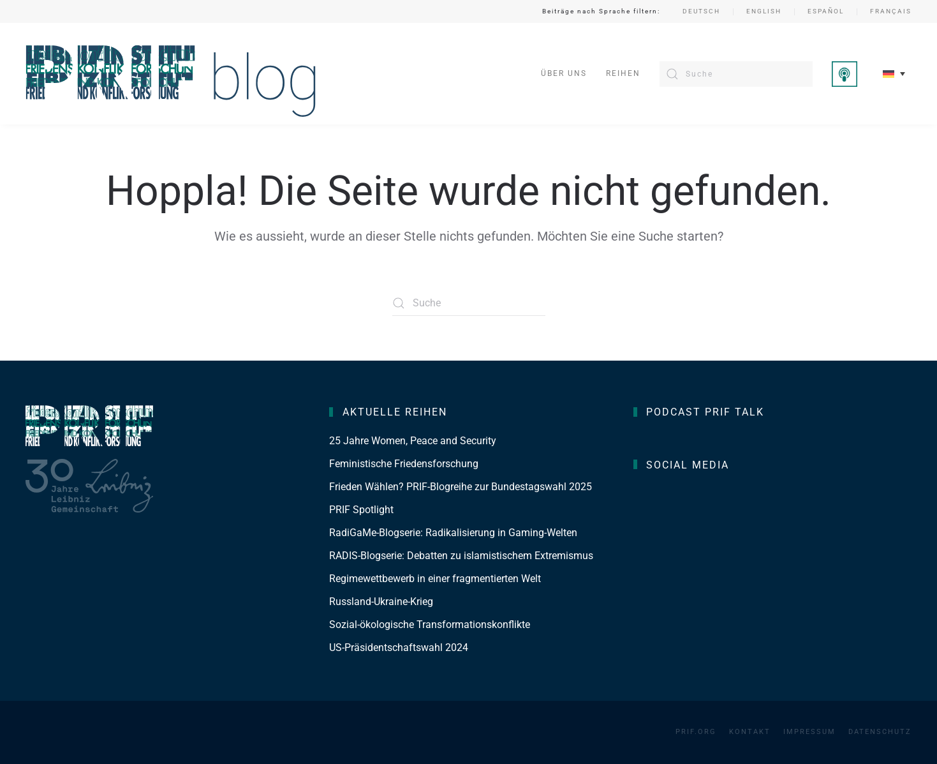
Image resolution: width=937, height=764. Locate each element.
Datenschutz (879, 732)
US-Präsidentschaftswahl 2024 (398, 647)
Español (826, 11)
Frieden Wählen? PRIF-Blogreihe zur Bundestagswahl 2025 (460, 487)
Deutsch (701, 11)
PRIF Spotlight (361, 510)
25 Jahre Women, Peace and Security (412, 441)
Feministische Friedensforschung (403, 464)
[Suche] (736, 74)
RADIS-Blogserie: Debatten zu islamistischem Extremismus (461, 556)
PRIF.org (695, 732)
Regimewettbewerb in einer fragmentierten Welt (435, 579)
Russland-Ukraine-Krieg (381, 601)
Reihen (623, 73)
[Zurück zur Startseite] (171, 73)
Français (890, 11)
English (763, 11)
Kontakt (750, 732)
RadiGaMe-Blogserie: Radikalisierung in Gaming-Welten (453, 533)
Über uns (564, 73)
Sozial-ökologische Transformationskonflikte (429, 624)
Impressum (809, 732)
